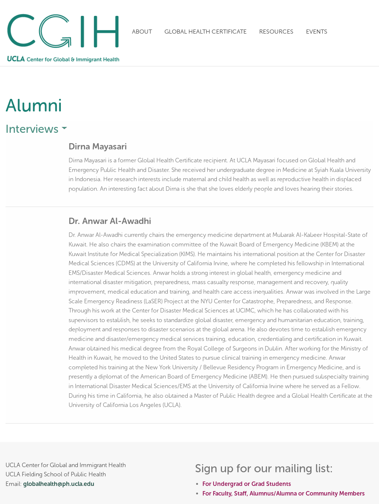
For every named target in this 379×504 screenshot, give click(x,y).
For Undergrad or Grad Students (246, 483)
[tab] (189, 129)
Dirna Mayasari (99, 146)
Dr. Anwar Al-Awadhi (112, 221)
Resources (276, 31)
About (142, 31)
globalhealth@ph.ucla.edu (58, 483)
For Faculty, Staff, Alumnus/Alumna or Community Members (283, 493)
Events (316, 31)
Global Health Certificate (205, 31)
